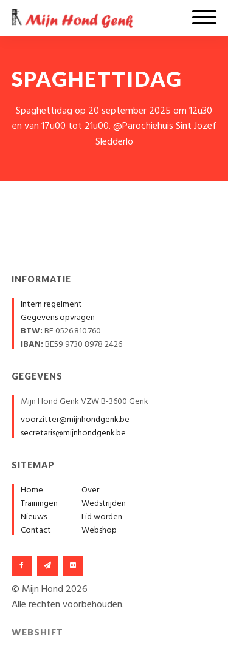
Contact (36, 530)
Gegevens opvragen (58, 318)
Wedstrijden (103, 504)
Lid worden (101, 517)
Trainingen (39, 504)
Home (32, 490)
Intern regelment (51, 305)
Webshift (37, 633)
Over (90, 490)
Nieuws (34, 517)
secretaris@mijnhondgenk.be (73, 433)
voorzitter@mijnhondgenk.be (75, 420)
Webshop (99, 530)
